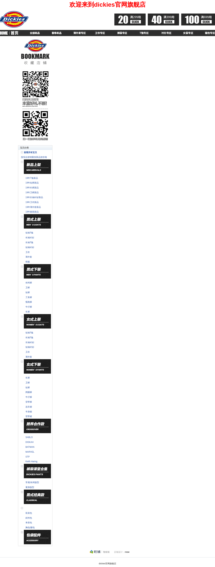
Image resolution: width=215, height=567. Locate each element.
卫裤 (27, 287)
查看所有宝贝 (30, 152)
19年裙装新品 (32, 212)
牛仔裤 (28, 307)
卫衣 (27, 252)
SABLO (29, 437)
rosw (127, 552)
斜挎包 (28, 518)
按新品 (37, 157)
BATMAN (29, 447)
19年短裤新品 (32, 182)
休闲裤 (28, 282)
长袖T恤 (29, 242)
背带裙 (28, 416)
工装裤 (28, 297)
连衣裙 (28, 407)
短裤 (27, 292)
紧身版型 (29, 487)
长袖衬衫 (29, 237)
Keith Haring (31, 461)
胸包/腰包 (30, 527)
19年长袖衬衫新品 (34, 197)
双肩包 (28, 513)
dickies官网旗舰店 (107, 563)
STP (27, 457)
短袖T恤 (29, 232)
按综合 (24, 157)
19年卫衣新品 (32, 202)
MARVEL (29, 452)
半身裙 (28, 411)
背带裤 (28, 402)
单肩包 (28, 522)
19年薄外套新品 (33, 207)
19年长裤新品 (32, 187)
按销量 (30, 157)
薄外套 (28, 257)
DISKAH (29, 442)
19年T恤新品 (31, 178)
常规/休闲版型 (32, 482)
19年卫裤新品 (32, 192)
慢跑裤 (28, 302)
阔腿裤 (28, 392)
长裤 (27, 311)
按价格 (43, 157)
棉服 (27, 261)
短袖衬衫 (29, 247)
